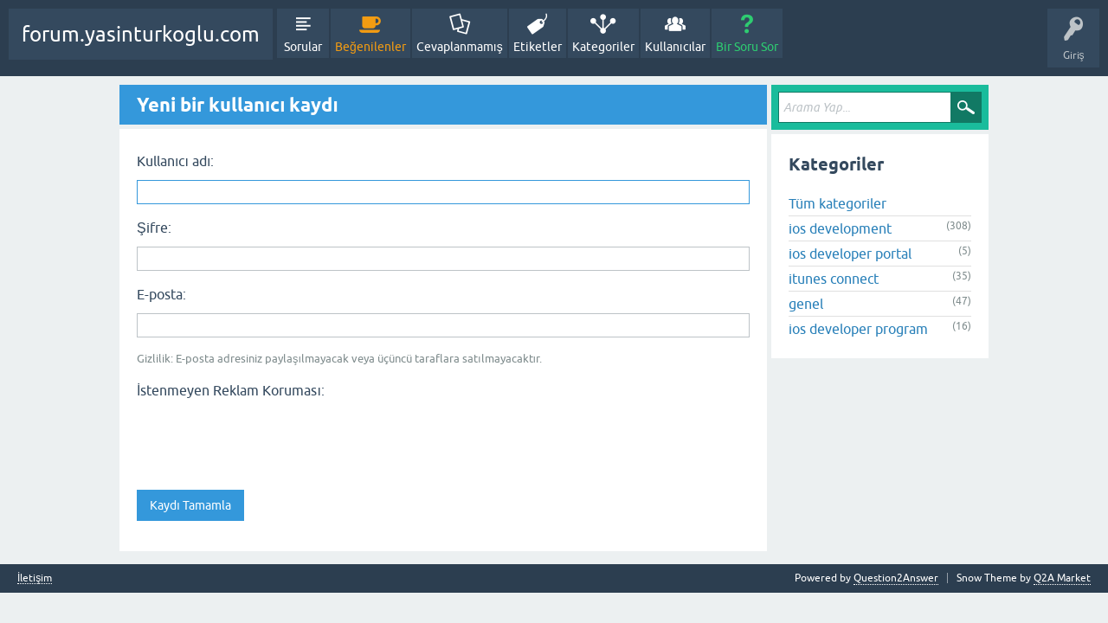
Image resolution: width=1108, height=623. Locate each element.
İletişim (34, 578)
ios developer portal (850, 253)
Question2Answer (896, 578)
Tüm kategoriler (837, 203)
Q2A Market (1062, 578)
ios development (840, 228)
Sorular (303, 47)
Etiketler (537, 47)
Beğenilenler (370, 47)
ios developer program (858, 329)
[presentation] (268, 438)
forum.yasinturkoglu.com (141, 34)
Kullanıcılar (675, 47)
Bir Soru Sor (747, 47)
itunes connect (834, 278)
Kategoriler (603, 47)
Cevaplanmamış (459, 47)
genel (806, 304)
